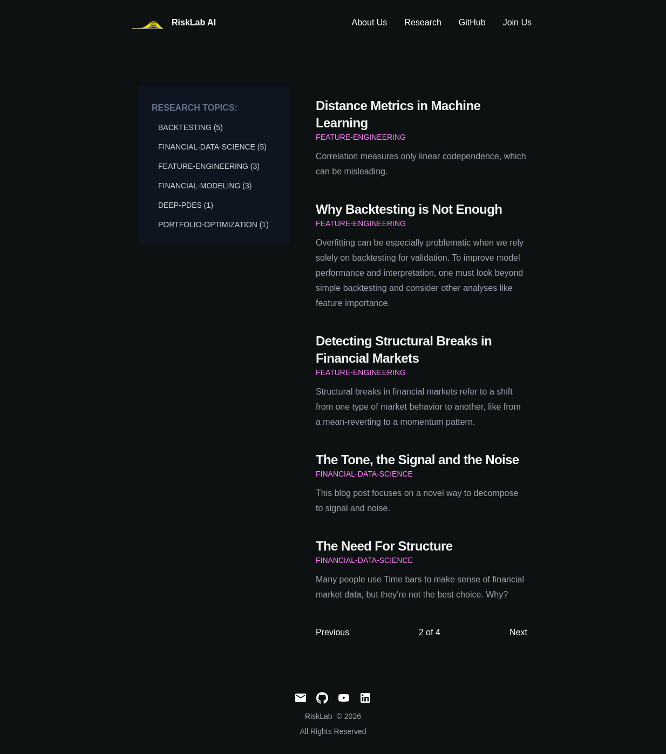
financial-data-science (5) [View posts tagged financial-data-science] (212, 146)
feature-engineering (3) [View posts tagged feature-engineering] (209, 166)
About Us (370, 22)
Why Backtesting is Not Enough (409, 209)
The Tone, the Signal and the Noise (417, 459)
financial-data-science (364, 474)
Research (422, 22)
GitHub (472, 22)
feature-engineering (361, 137)
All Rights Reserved (333, 731)
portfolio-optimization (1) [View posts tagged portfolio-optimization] (213, 224)
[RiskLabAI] (173, 22)
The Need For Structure (384, 546)
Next (518, 632)
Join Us (517, 22)
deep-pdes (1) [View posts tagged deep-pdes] (185, 205)
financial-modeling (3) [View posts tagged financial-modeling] (205, 185)
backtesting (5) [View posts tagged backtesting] (190, 127)
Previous (332, 632)
